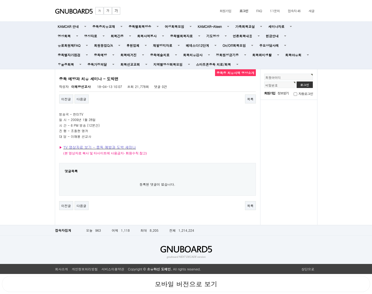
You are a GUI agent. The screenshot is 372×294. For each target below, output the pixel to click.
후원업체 (132, 45)
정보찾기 (283, 93)
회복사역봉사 (147, 36)
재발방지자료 (162, 45)
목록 (250, 99)
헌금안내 (272, 36)
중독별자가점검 (69, 55)
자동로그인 (306, 93)
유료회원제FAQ (69, 45)
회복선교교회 (130, 64)
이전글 (66, 99)
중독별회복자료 (181, 36)
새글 (311, 10)
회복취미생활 (262, 55)
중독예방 (100, 55)
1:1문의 (275, 10)
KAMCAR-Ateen (210, 26)
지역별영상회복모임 (168, 64)
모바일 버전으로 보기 (186, 284)
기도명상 (212, 36)
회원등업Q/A (103, 45)
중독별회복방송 (140, 26)
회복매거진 (128, 55)
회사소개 (61, 269)
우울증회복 (66, 64)
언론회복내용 (242, 36)
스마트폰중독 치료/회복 (213, 64)
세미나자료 (276, 26)
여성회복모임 (174, 26)
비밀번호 (272, 85)
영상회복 (64, 36)
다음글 (81, 99)
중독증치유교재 (103, 26)
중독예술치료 (160, 55)
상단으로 (307, 269)
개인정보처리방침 (85, 269)
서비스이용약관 (113, 269)
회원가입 (225, 10)
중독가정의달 (97, 64)
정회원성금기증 (227, 55)
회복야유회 (293, 55)
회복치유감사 (193, 55)
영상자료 (90, 36)
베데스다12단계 (197, 45)
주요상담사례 (269, 45)
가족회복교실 (245, 26)
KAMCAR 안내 (68, 26)
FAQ (259, 10)
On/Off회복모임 (234, 45)
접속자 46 (294, 10)
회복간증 (117, 36)
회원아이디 (273, 77)
